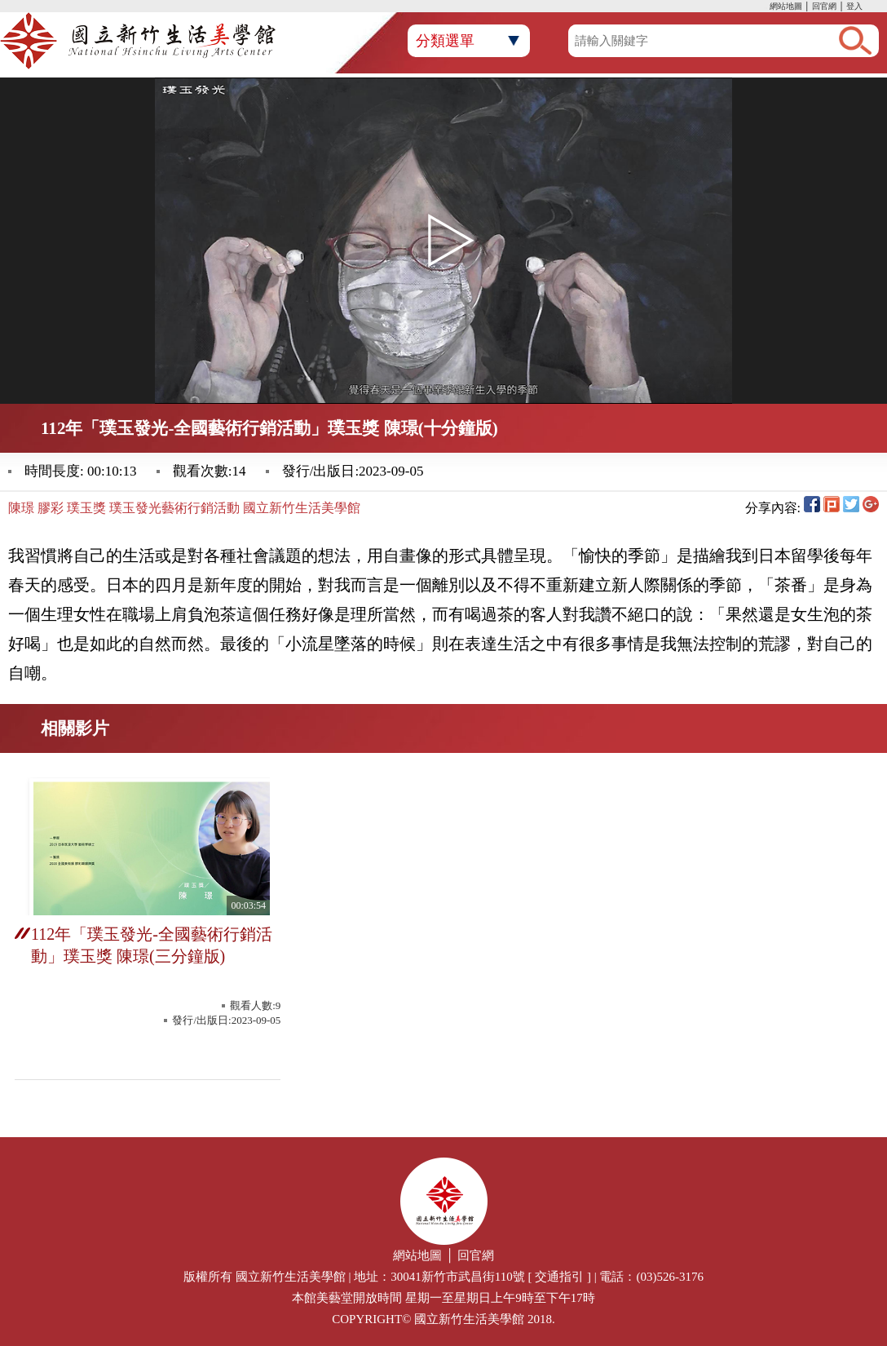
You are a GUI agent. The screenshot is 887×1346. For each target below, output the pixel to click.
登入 (854, 6)
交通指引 (559, 1276)
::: (765, 8)
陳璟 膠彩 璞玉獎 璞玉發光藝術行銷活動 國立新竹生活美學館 (184, 508)
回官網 (824, 6)
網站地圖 (786, 6)
